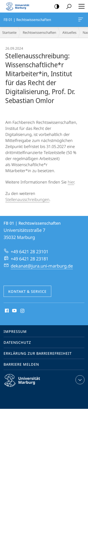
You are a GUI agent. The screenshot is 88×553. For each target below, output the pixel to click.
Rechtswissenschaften (39, 32)
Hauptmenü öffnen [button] (80, 6)
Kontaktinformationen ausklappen (79, 379)
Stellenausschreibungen (27, 199)
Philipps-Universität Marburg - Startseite (19, 6)
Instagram (22, 311)
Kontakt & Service (27, 291)
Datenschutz (17, 342)
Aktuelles (69, 32)
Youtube (14, 311)
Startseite (9, 32)
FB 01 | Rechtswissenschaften (80, 20)
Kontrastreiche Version (55, 6)
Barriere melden (21, 364)
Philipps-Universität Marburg (26, 384)
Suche (67, 6)
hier (71, 182)
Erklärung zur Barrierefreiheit (38, 353)
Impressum (15, 331)
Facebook (6, 311)
